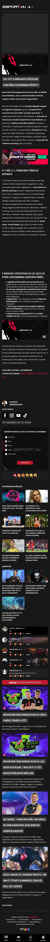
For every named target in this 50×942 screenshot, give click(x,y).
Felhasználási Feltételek (25, 924)
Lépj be (12, 682)
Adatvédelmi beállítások (16, 922)
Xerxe (9, 441)
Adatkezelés (36, 919)
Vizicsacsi (11, 437)
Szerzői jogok (24, 919)
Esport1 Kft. (34, 917)
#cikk (3, 422)
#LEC (19, 422)
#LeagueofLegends (11, 422)
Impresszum (11, 919)
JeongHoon (12, 454)
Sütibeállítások (34, 922)
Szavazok (25, 463)
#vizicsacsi (28, 422)
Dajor (10, 446)
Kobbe (10, 450)
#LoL (22, 422)
